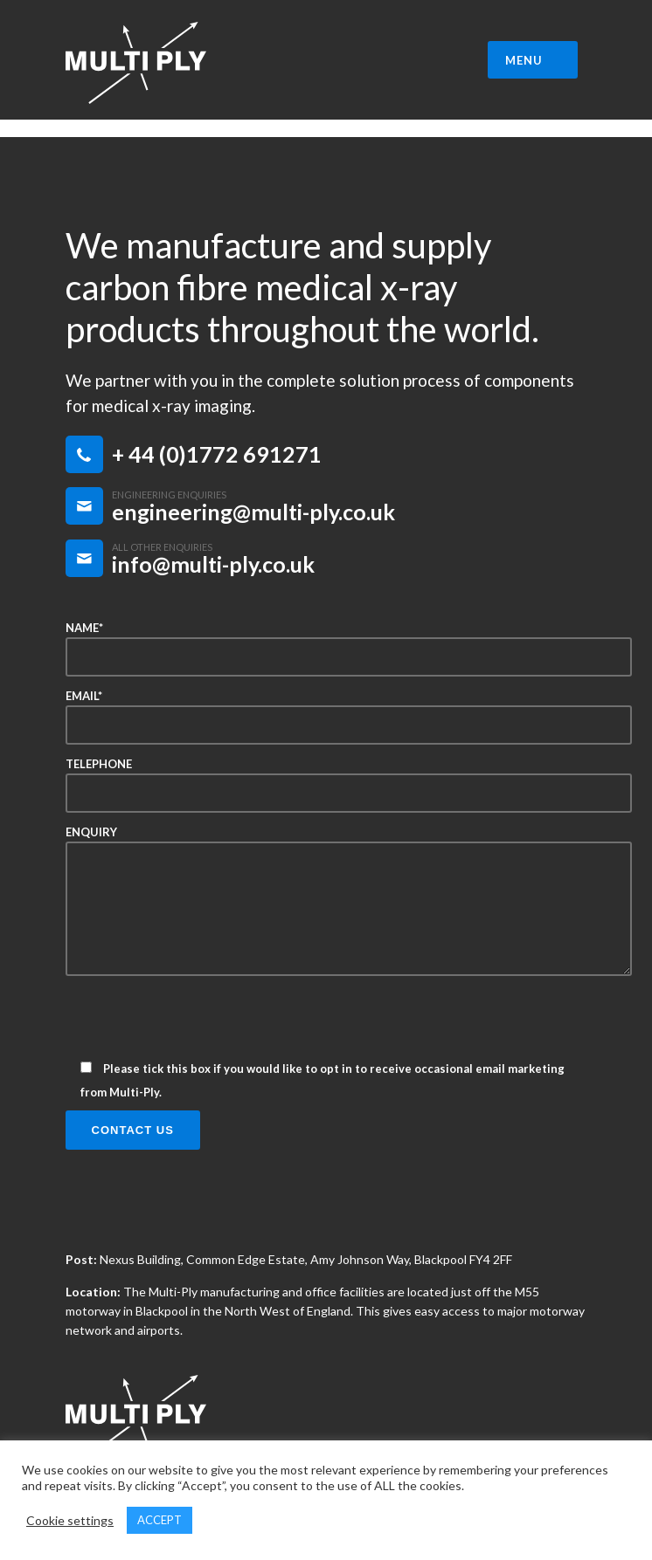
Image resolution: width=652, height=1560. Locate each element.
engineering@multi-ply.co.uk (253, 511)
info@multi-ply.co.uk (213, 564)
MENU (535, 60)
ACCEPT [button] (159, 1520)
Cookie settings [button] (70, 1520)
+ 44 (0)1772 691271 (217, 454)
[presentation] (198, 1024)
